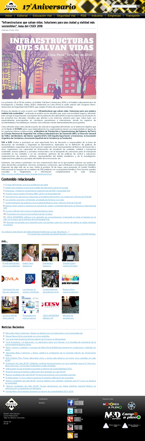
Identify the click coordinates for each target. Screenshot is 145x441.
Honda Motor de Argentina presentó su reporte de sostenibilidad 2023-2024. (40, 391)
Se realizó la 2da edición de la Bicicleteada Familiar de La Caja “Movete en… (34, 232)
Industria (97, 15)
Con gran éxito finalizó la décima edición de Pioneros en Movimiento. (36, 339)
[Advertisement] (121, 38)
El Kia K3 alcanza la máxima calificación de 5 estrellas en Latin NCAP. (36, 372)
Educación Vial (42, 15)
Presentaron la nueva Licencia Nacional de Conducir (29, 214)
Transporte (133, 15)
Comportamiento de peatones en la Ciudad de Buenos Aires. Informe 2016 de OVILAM (43, 203)
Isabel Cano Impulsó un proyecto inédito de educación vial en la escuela (36, 187)
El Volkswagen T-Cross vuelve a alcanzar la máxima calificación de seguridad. (40, 378)
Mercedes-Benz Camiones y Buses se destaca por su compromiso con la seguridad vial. (44, 333)
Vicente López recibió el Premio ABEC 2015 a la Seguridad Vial (33, 194)
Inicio (8, 15)
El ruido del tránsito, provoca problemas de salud (26, 184)
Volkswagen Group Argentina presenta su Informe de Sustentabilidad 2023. (39, 369)
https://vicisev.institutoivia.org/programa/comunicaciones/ (26, 174)
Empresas (114, 15)
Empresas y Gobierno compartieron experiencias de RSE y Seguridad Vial (37, 191)
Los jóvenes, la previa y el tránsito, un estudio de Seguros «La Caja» (34, 200)
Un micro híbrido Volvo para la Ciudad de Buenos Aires (29, 211)
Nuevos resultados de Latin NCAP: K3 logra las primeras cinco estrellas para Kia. (41, 375)
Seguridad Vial (66, 15)
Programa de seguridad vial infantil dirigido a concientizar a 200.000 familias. (62, 234)
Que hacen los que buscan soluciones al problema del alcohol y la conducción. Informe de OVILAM (48, 197)
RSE (83, 15)
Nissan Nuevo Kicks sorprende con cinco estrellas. (28, 336)
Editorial (22, 15)
